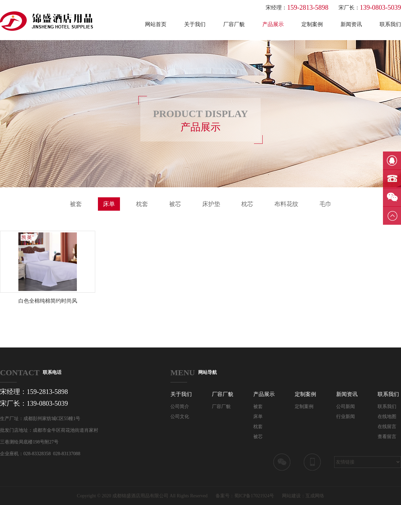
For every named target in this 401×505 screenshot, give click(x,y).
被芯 (175, 204)
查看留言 (387, 436)
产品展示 (273, 24)
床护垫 (211, 204)
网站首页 (155, 24)
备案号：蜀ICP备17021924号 (245, 495)
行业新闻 (345, 416)
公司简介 (179, 406)
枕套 (142, 204)
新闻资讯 (351, 24)
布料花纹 (286, 204)
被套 (76, 204)
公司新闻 (345, 406)
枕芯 (247, 204)
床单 (109, 204)
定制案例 (312, 24)
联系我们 (390, 24)
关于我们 (195, 24)
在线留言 (387, 426)
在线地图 (387, 416)
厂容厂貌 (234, 24)
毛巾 (325, 204)
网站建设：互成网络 (303, 495)
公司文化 (179, 416)
